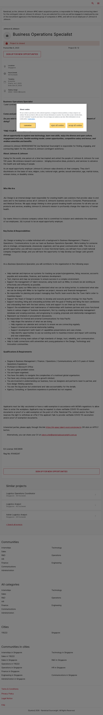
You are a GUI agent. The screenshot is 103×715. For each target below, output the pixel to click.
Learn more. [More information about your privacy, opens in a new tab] (31, 119)
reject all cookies (57, 125)
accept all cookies (75, 125)
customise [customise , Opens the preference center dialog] (27, 125)
